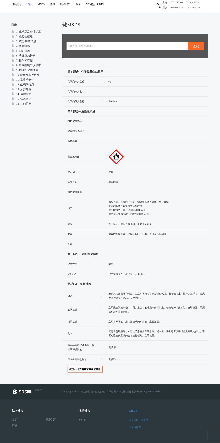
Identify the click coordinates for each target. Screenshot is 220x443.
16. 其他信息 (21, 103)
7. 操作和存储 (22, 60)
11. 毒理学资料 (23, 79)
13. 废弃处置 (21, 89)
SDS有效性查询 (95, 4)
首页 (30, 4)
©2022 (27, 391)
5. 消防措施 (21, 50)
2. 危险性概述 (22, 36)
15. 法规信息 (21, 98)
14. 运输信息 (21, 94)
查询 (196, 46)
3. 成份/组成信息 (24, 41)
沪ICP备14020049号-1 (150, 391)
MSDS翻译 (135, 427)
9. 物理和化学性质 (25, 70)
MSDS (41, 4)
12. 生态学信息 (23, 84)
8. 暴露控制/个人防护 (27, 65)
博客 (52, 4)
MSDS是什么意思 (138, 420)
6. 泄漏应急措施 (23, 55)
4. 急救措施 (21, 46)
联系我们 (65, 4)
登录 (78, 4)
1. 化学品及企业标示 (26, 31)
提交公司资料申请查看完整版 (85, 369)
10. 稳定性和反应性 (26, 74)
